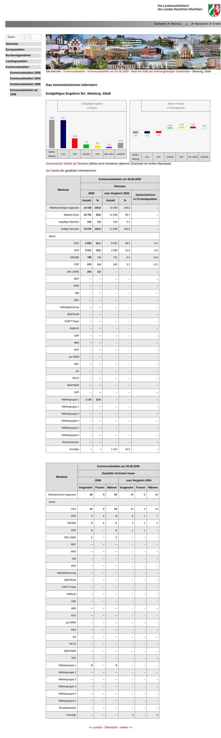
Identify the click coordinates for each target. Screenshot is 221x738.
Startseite (160, 23)
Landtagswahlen (16, 61)
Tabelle (55, 170)
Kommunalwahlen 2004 (25, 78)
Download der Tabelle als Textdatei (67, 163)
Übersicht (111, 727)
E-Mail (216, 23)
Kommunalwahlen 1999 (25, 84)
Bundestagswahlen (18, 55)
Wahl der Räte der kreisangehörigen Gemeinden (161, 71)
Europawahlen (15, 49)
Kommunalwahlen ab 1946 (24, 92)
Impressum (201, 23)
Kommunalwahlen (17, 67)
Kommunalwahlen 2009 (25, 72)
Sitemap (175, 23)
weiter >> (126, 727)
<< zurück (95, 727)
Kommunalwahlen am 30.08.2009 (108, 71)
